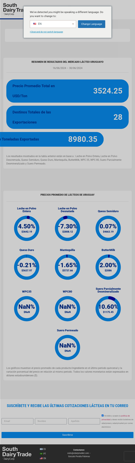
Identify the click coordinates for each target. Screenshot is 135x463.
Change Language (91, 23)
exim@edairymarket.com (78, 453)
